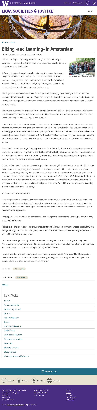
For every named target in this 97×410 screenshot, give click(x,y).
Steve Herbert (21, 278)
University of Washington (15, 405)
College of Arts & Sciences (73, 3)
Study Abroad (19, 269)
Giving (7, 322)
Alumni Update (71, 397)
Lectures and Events (13, 334)
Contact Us (70, 400)
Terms (68, 393)
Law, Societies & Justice (27, 11)
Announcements (11, 305)
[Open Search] (94, 3)
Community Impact (12, 309)
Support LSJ (48, 371)
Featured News (10, 42)
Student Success (11, 347)
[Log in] (87, 3)
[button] (82, 66)
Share (5, 285)
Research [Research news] (8, 343)
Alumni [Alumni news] (7, 300)
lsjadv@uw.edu (39, 395)
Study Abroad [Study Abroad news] (10, 352)
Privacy (68, 390)
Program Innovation (13, 339)
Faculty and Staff (11, 317)
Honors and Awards (13, 326)
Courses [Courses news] (7, 313)
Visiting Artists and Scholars (16, 356)
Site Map (69, 395)
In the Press (9, 330)
